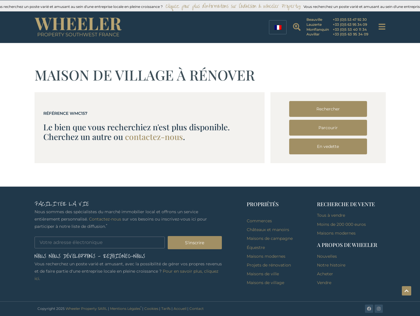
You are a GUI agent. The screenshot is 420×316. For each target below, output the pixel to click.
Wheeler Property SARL (86, 308)
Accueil (180, 308)
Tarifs (166, 308)
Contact (196, 308)
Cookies (151, 308)
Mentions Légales (125, 308)
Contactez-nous (105, 219)
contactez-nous (154, 136)
